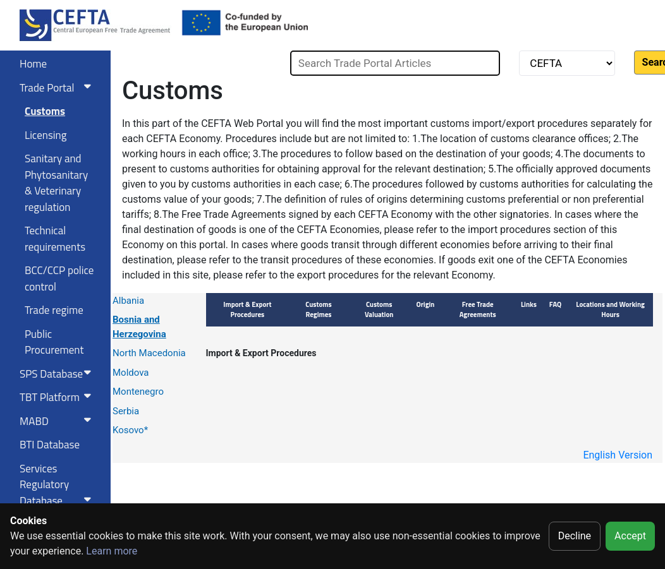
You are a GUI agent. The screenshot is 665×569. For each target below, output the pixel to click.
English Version (617, 455)
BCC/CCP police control (59, 278)
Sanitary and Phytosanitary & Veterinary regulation (56, 182)
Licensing (45, 135)
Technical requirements (55, 238)
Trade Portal (58, 88)
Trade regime (54, 310)
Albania (128, 300)
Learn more (111, 551)
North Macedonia (149, 353)
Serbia (126, 411)
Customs (45, 111)
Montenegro (138, 391)
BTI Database (50, 444)
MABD (58, 421)
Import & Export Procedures (261, 353)
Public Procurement (54, 342)
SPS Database (58, 374)
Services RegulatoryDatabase (58, 484)
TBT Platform (58, 397)
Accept (630, 536)
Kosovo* (130, 430)
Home (33, 64)
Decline (574, 536)
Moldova (131, 372)
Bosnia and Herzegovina (139, 327)
